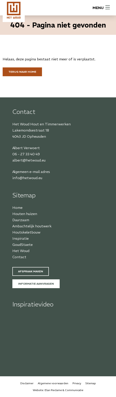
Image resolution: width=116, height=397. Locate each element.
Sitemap (90, 383)
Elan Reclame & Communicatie (64, 390)
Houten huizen (24, 213)
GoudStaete (22, 244)
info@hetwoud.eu (27, 178)
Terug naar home (22, 71)
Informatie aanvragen (36, 283)
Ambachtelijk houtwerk (31, 226)
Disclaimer (27, 383)
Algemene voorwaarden (53, 383)
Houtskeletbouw (26, 232)
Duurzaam (20, 220)
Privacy (76, 383)
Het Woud (20, 251)
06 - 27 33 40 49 (26, 154)
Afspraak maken (30, 271)
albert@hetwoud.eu (29, 160)
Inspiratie (20, 238)
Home (17, 207)
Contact (19, 257)
